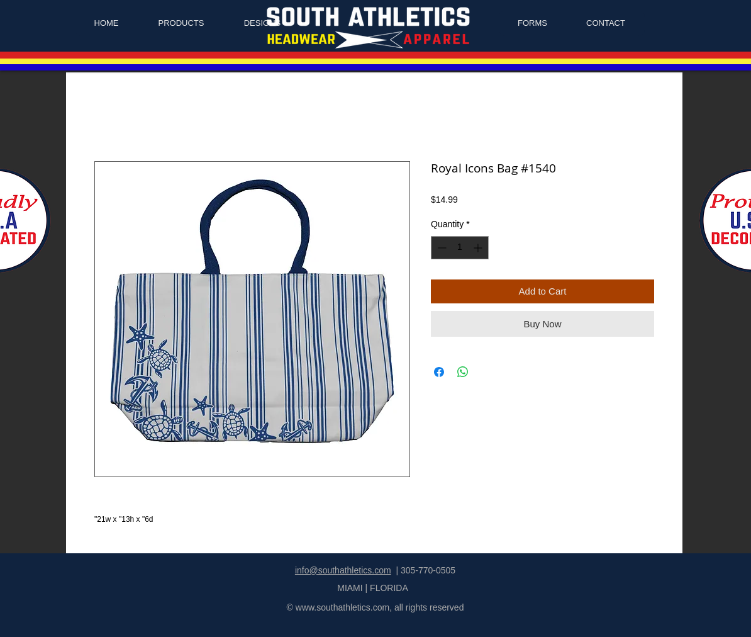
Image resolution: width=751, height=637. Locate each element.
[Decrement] (440, 248)
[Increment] (479, 248)
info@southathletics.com (343, 570)
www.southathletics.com (342, 607)
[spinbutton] (459, 248)
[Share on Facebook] (439, 372)
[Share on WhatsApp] (462, 372)
